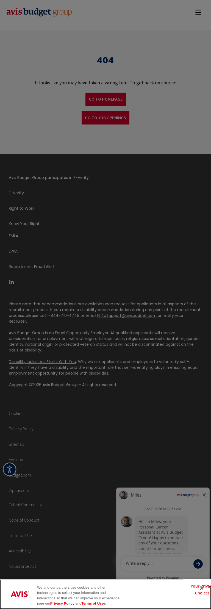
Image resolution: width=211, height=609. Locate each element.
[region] (105, 594)
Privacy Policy (62, 603)
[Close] (202, 588)
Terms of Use (92, 603)
